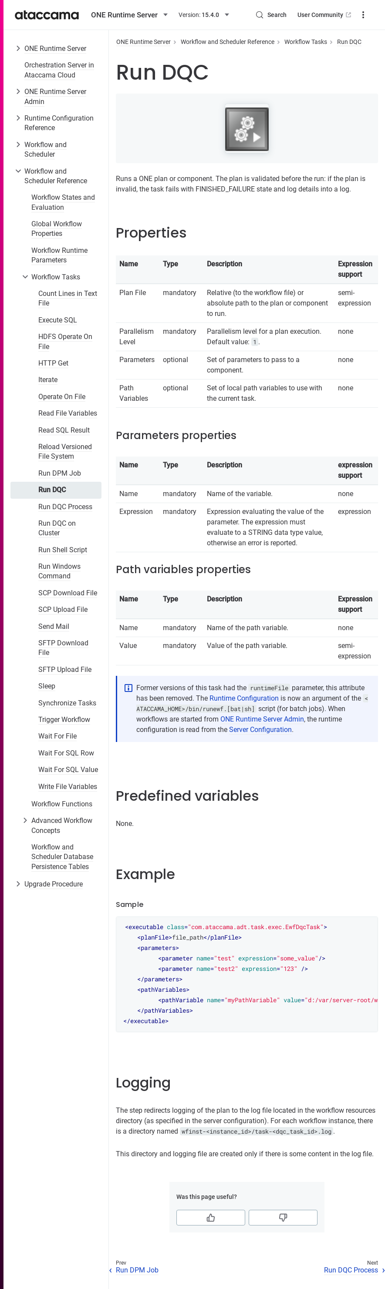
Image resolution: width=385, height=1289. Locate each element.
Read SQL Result (64, 430)
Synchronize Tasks (67, 703)
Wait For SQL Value (68, 769)
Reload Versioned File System (65, 451)
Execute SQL (57, 320)
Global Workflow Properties (56, 229)
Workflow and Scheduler (45, 149)
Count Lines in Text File (67, 298)
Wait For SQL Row (66, 753)
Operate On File (61, 397)
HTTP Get (53, 363)
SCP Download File (67, 593)
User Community (325, 14)
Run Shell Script (62, 550)
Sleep (46, 686)
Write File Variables (67, 786)
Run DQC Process (65, 507)
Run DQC (52, 490)
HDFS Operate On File (65, 341)
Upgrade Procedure (53, 884)
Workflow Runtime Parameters (59, 255)
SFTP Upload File (64, 669)
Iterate (47, 380)
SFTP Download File (63, 648)
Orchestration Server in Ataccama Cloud (59, 70)
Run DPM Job (59, 473)
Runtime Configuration (244, 698)
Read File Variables (67, 413)
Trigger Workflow (64, 719)
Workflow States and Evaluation (63, 202)
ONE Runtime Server (55, 48)
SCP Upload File (63, 609)
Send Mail (53, 626)
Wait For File (57, 736)
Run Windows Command (59, 571)
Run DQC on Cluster (57, 528)
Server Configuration (260, 729)
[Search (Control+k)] (271, 15)
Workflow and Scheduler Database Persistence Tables (62, 857)
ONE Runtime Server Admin (55, 96)
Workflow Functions (61, 804)
